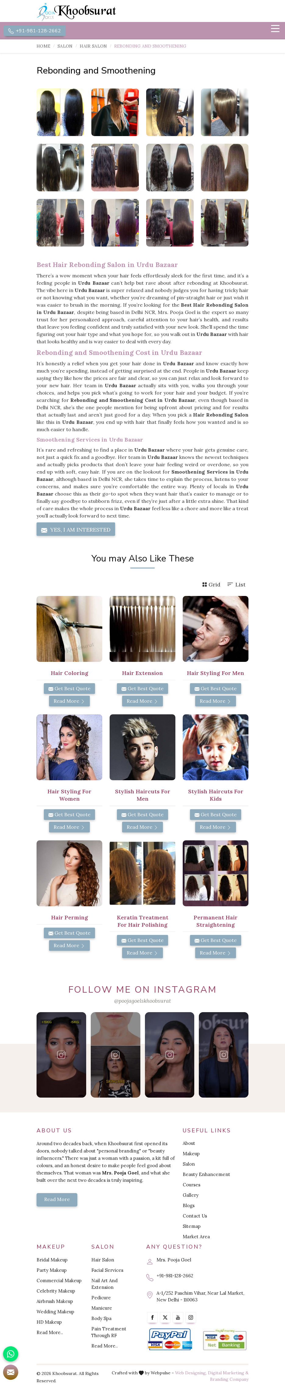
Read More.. (50, 1332)
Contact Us (195, 1216)
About (189, 1143)
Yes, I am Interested (76, 530)
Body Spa (101, 1318)
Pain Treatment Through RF (108, 1332)
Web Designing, (191, 1373)
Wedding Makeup (55, 1312)
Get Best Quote (69, 689)
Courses (191, 1185)
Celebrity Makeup (56, 1291)
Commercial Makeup (59, 1280)
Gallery (191, 1195)
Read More (69, 701)
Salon (65, 46)
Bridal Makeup (52, 1260)
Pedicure (101, 1298)
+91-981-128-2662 (34, 30)
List (236, 585)
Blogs (189, 1206)
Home (43, 46)
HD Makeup (49, 1322)
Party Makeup (52, 1270)
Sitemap (192, 1226)
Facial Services (107, 1270)
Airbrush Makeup (55, 1301)
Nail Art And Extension (104, 1284)
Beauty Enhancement (206, 1175)
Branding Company (229, 1379)
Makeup (191, 1154)
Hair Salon (93, 46)
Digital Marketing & (228, 1373)
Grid (211, 585)
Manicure (101, 1308)
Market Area (196, 1237)
